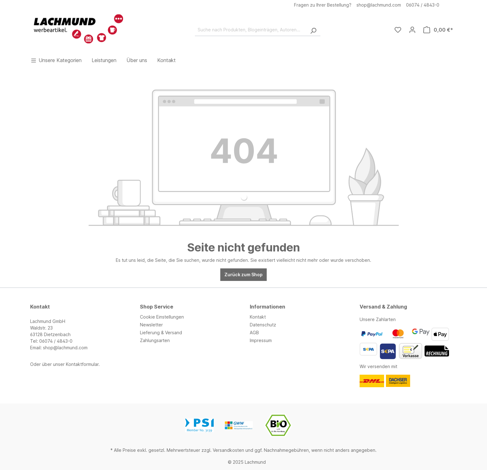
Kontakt (258, 316)
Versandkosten (228, 450)
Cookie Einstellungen (162, 316)
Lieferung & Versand (161, 332)
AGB (254, 332)
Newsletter (151, 324)
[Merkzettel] (398, 30)
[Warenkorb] (438, 30)
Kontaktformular (82, 364)
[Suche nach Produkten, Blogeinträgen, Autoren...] (250, 30)
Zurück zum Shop (243, 274)
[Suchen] (313, 30)
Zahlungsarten (155, 340)
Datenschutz (263, 324)
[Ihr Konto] (412, 30)
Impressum (261, 340)
